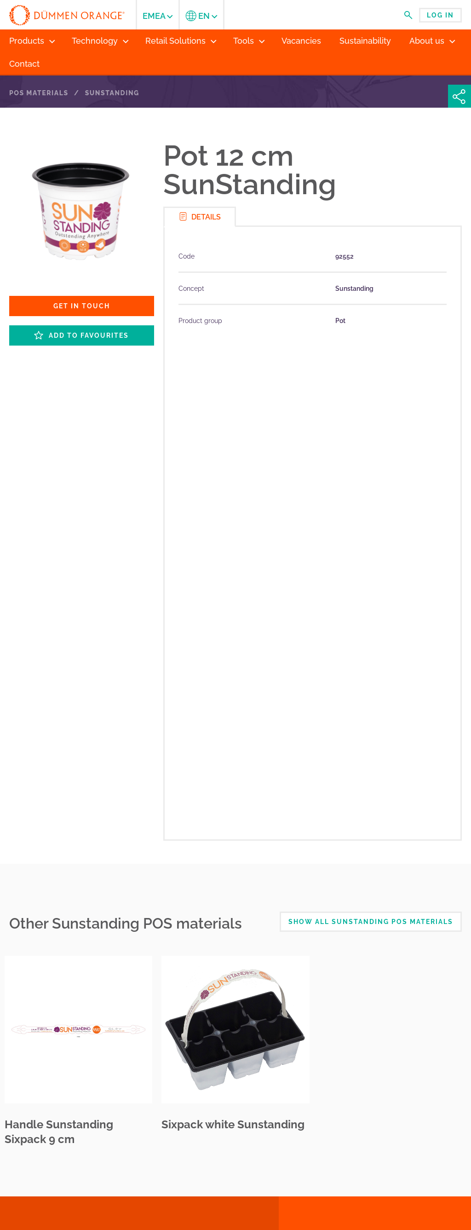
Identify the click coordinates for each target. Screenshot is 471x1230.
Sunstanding (112, 93)
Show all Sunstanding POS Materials (370, 921)
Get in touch (81, 306)
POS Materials (39, 93)
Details (199, 216)
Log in (440, 15)
